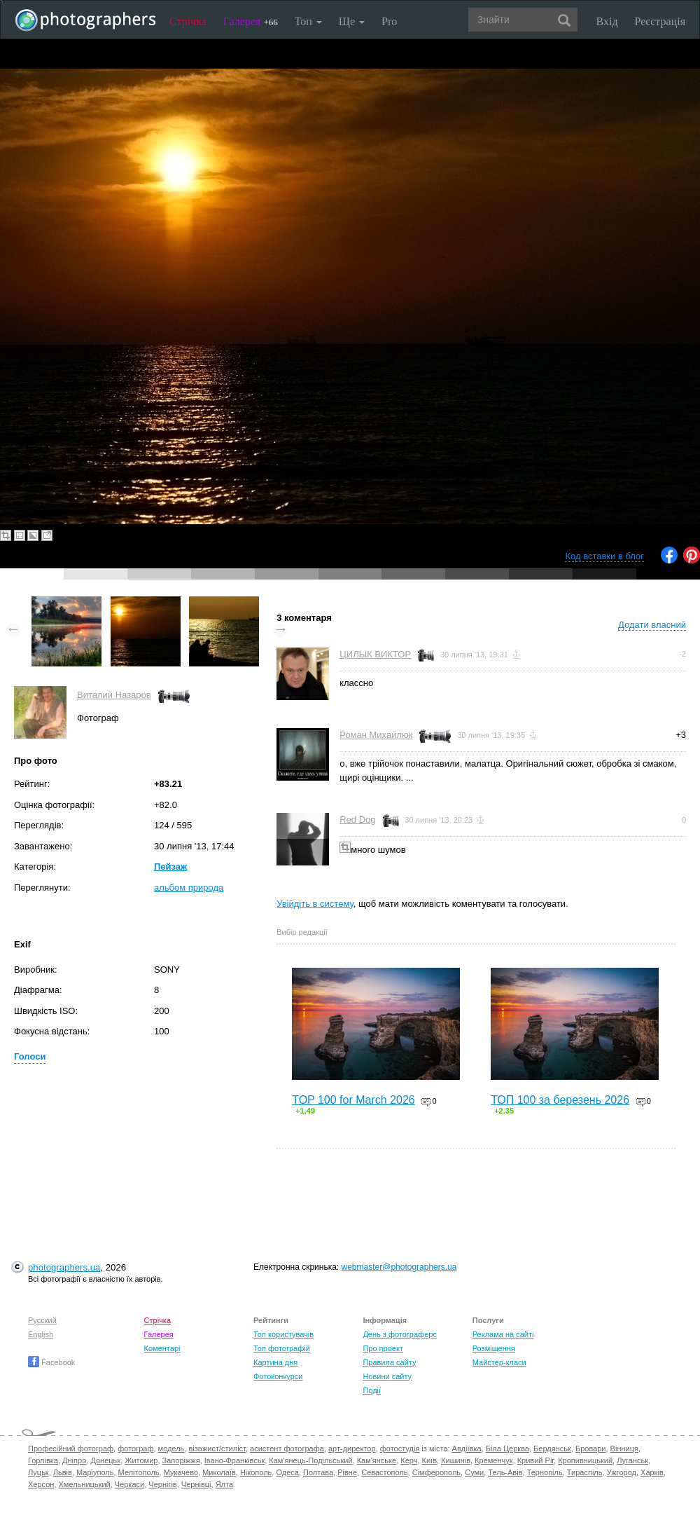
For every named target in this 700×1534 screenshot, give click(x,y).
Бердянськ (552, 1448)
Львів (62, 1472)
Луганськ (632, 1460)
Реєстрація (660, 21)
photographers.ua (64, 1267)
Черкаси (129, 1484)
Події (372, 1390)
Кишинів (455, 1460)
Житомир (141, 1460)
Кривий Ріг (535, 1460)
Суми (474, 1472)
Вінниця (624, 1448)
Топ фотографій (281, 1348)
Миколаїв (219, 1472)
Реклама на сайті (503, 1334)
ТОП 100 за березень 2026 (560, 1100)
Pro (389, 21)
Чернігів (162, 1484)
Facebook (51, 1362)
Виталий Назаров (114, 695)
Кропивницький (585, 1460)
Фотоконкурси (277, 1376)
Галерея (250, 21)
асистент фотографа (287, 1448)
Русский (42, 1320)
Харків (652, 1472)
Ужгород (621, 1472)
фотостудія (400, 1448)
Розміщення (493, 1348)
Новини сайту (387, 1376)
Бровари (590, 1448)
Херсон (41, 1484)
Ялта (224, 1484)
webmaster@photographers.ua (399, 1267)
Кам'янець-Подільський (310, 1460)
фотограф (135, 1448)
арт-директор (352, 1448)
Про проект (382, 1348)
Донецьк (105, 1460)
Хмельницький (85, 1484)
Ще (352, 21)
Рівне (347, 1472)
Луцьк (38, 1472)
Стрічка (187, 21)
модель (171, 1448)
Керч (408, 1460)
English (40, 1334)
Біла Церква (507, 1448)
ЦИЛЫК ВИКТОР (375, 654)
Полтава (318, 1472)
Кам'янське (377, 1460)
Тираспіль (585, 1472)
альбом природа (188, 887)
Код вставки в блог (604, 556)
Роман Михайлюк (376, 735)
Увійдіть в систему (315, 903)
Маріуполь (94, 1472)
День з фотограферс (400, 1334)
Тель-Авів (505, 1472)
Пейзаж (170, 866)
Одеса (287, 1472)
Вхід (607, 21)
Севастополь (384, 1472)
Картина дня (275, 1362)
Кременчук (493, 1460)
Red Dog (357, 819)
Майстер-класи (499, 1362)
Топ (308, 21)
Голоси (30, 1056)
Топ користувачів (283, 1334)
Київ (429, 1460)
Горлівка (43, 1460)
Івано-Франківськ (234, 1460)
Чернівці (196, 1484)
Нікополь (256, 1472)
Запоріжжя (181, 1460)
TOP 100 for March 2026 (353, 1100)
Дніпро (74, 1460)
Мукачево (181, 1472)
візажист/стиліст (216, 1448)
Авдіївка (467, 1448)
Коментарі (162, 1348)
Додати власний (652, 624)
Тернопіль (545, 1472)
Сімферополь (436, 1472)
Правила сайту (389, 1362)
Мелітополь (139, 1472)
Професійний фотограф (70, 1448)
